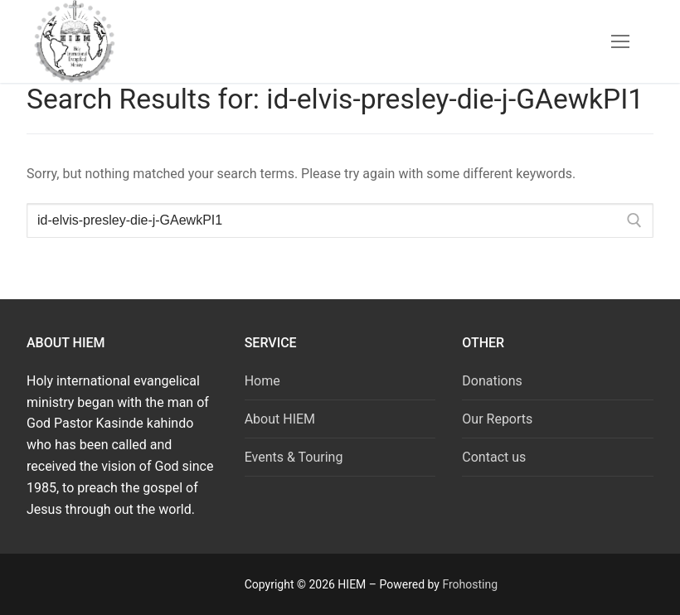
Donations (492, 381)
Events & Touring (294, 457)
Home (262, 381)
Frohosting (470, 584)
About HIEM (280, 419)
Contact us (494, 457)
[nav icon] (620, 41)
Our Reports (497, 419)
